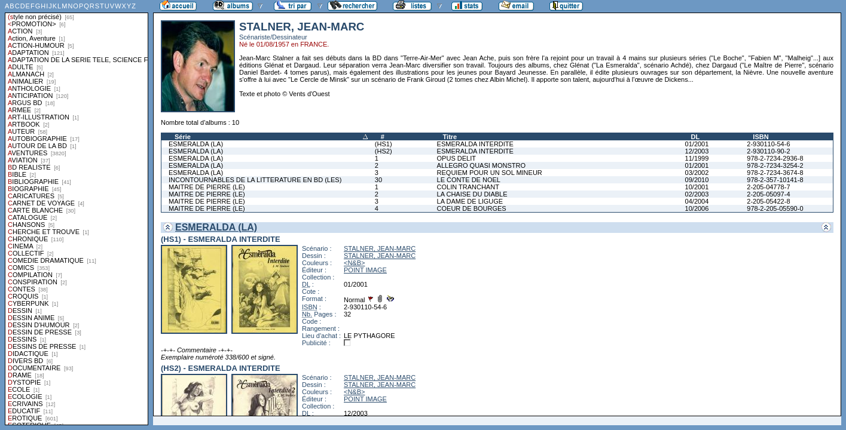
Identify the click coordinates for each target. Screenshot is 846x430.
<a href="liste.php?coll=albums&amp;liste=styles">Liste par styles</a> (76, 212)
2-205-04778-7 (768, 187)
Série (183, 136)
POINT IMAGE (365, 270)
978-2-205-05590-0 (775, 208)
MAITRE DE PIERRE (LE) (207, 187)
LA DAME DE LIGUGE (470, 201)
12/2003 (697, 151)
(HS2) (383, 151)
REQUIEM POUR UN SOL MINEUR (489, 172)
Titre (450, 136)
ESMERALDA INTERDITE (475, 144)
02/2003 (697, 194)
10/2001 (697, 187)
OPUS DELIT (456, 158)
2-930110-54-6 (768, 144)
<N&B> (354, 262)
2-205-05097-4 (768, 194)
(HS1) (383, 144)
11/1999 (697, 158)
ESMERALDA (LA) (196, 144)
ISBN (760, 136)
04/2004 (697, 201)
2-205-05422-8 (768, 201)
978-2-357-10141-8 (775, 179)
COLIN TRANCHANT (468, 187)
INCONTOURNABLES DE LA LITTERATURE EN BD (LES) (255, 179)
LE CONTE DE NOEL (468, 179)
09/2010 (697, 179)
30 (378, 179)
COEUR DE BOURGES (471, 208)
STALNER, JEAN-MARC (380, 248)
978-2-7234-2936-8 (775, 158)
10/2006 (697, 208)
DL (695, 136)
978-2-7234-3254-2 (775, 165)
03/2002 (697, 172)
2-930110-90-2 (768, 151)
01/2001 (697, 144)
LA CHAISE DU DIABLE (472, 194)
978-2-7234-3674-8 (775, 172)
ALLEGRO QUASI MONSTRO (481, 165)
